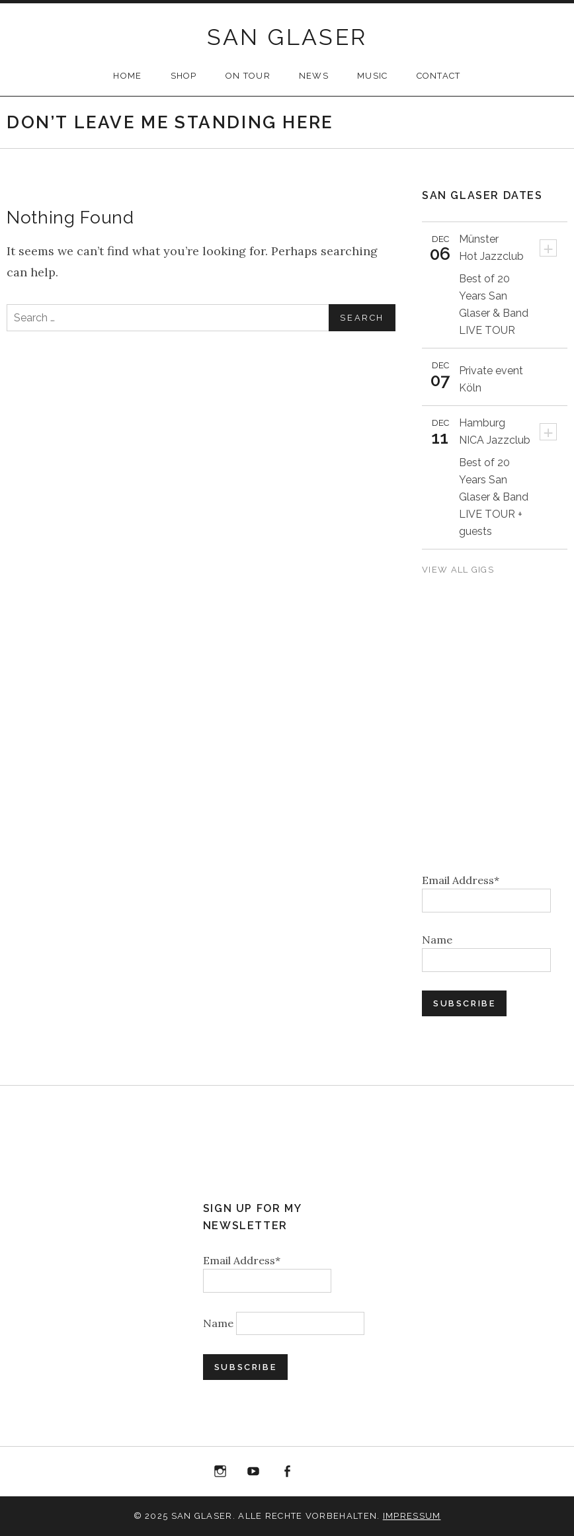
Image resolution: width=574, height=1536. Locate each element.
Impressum (412, 1516)
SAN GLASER (287, 37)
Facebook (287, 1472)
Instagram (220, 1472)
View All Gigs (459, 570)
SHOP (184, 76)
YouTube (254, 1472)
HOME (127, 76)
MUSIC (372, 76)
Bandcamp (354, 1472)
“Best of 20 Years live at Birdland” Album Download (321, 1474)
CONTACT (439, 76)
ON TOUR (248, 76)
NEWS (314, 76)
